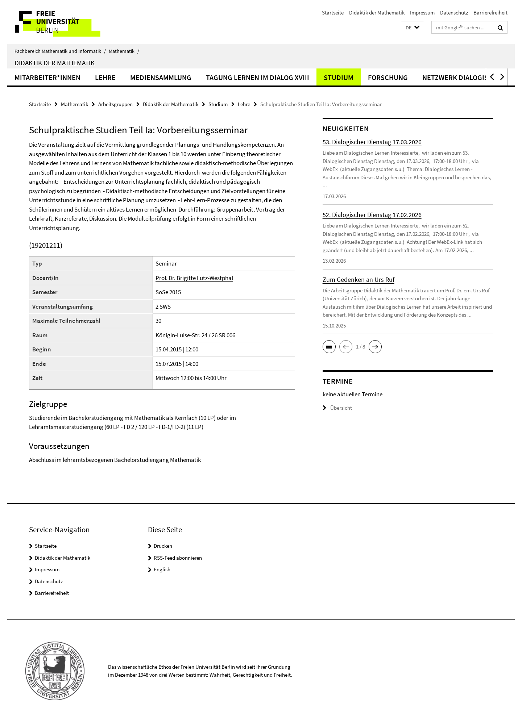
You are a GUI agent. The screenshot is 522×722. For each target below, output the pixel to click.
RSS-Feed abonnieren (178, 557)
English (162, 569)
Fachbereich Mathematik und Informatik (60, 51)
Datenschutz (454, 12)
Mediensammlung (160, 77)
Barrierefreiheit (490, 12)
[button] (412, 27)
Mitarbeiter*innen (47, 77)
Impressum (422, 12)
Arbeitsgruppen (115, 104)
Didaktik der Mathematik (377, 12)
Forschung (388, 77)
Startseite (333, 12)
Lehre (105, 77)
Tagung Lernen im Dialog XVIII (257, 77)
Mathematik (124, 51)
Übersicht (337, 407)
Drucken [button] (163, 545)
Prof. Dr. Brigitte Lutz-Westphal (194, 278)
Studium (338, 77)
